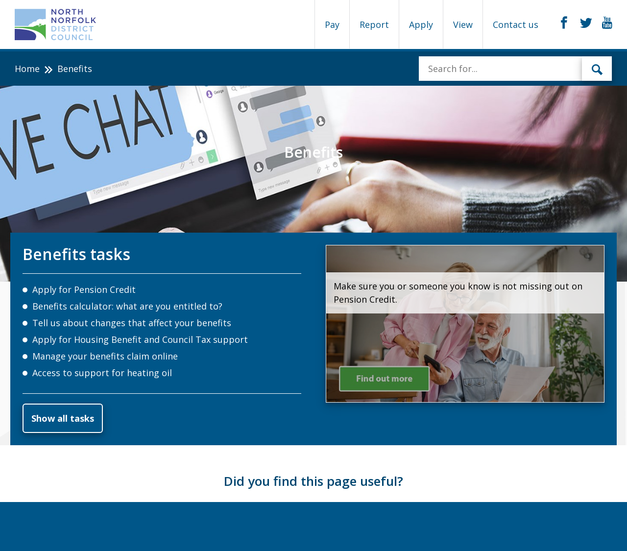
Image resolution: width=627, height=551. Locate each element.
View (463, 24)
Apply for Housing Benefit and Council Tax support (140, 339)
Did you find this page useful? (313, 481)
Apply (421, 24)
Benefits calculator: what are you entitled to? (127, 306)
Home (27, 68)
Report (374, 24)
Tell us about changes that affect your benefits (131, 323)
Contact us (515, 24)
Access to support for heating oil (102, 373)
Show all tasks (62, 418)
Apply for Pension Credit (84, 289)
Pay (332, 24)
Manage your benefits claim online (105, 356)
